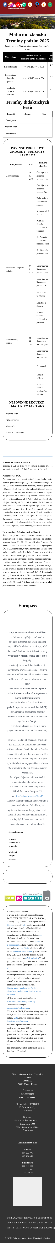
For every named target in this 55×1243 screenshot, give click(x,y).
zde (24, 925)
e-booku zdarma (14, 945)
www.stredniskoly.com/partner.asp (21, 1001)
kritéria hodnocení (15, 366)
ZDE (16, 1018)
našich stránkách (32, 958)
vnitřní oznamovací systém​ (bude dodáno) (31, 1228)
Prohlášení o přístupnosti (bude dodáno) (30, 1223)
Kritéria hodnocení (15, 201)
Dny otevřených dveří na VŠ (27, 876)
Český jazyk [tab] (12, 445)
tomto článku (23, 948)
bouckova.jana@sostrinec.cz (19, 1021)
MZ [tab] (32, 452)
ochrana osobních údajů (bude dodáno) (29, 1218)
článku (10, 925)
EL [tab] (7, 452)
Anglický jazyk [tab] (35, 445)
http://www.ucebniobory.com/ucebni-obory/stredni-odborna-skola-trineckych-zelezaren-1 (24, 991)
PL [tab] (20, 452)
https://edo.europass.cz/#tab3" (29, 796)
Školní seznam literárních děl (21, 599)
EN (46, 832)
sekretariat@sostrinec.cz (18, 1008)
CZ (31, 832)
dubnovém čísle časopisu (23, 951)
